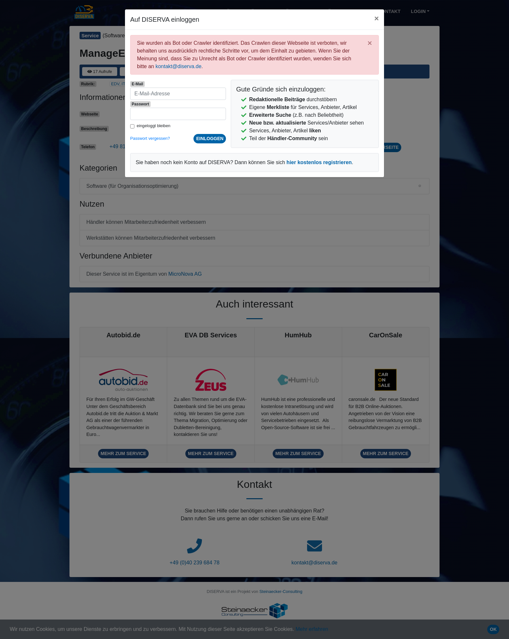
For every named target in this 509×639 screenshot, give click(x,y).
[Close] (376, 18)
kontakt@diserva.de (178, 66)
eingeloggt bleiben (153, 125)
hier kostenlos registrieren (319, 162)
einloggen (209, 138)
